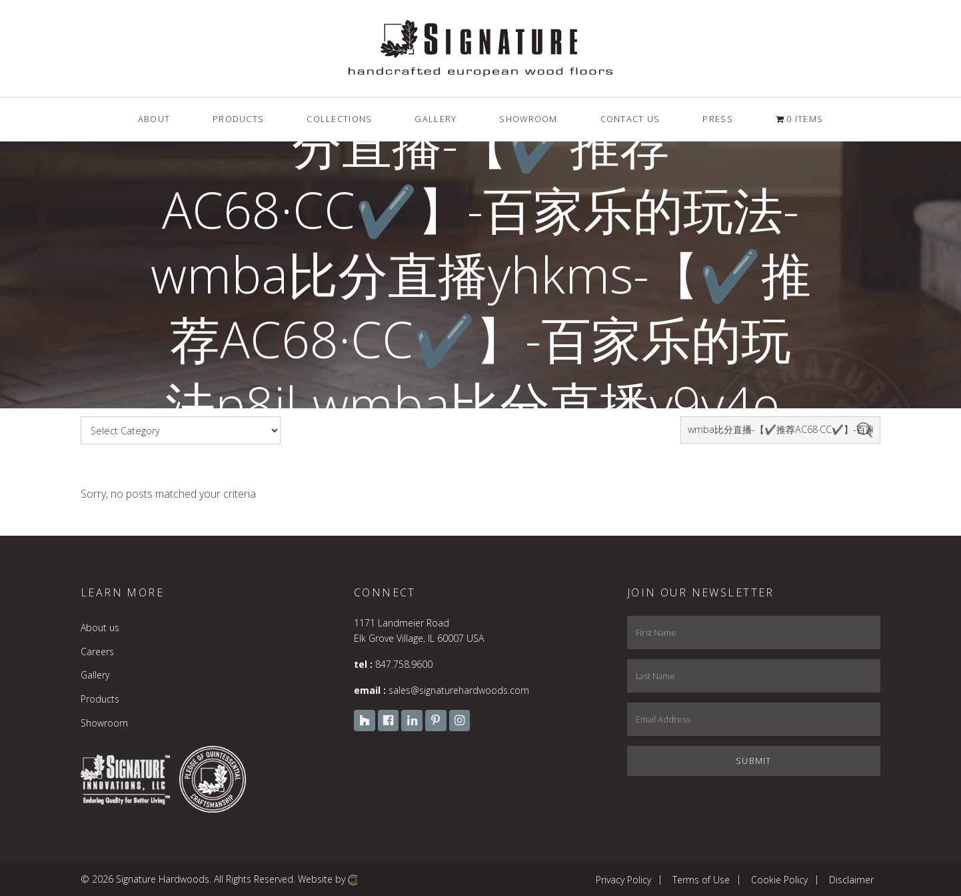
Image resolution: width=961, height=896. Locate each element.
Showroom (104, 723)
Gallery (95, 674)
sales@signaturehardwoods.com (459, 690)
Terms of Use (701, 879)
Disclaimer (851, 879)
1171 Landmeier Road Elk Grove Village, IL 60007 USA (419, 630)
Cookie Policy (779, 879)
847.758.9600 (404, 664)
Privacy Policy (623, 879)
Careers (97, 651)
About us (100, 627)
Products (100, 699)
